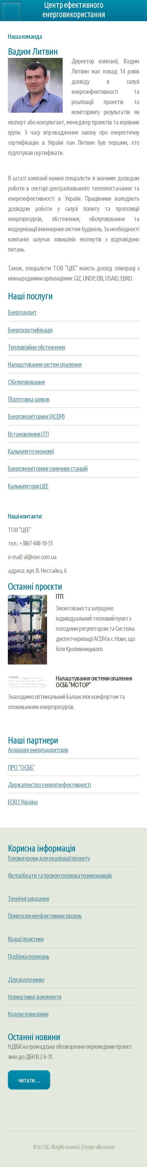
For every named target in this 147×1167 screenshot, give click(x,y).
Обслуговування (26, 381)
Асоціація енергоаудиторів (38, 749)
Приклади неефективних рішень (45, 915)
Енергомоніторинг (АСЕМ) (36, 416)
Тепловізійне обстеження (36, 347)
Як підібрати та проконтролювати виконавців (60, 875)
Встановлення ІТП (28, 434)
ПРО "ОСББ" (21, 767)
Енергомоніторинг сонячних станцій (47, 468)
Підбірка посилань (28, 956)
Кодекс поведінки (28, 1014)
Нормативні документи (34, 996)
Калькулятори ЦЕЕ (28, 486)
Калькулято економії (31, 451)
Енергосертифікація (30, 329)
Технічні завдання (28, 898)
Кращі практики (26, 938)
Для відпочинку (26, 979)
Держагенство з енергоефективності (49, 784)
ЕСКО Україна (23, 801)
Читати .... (29, 1080)
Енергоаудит (22, 312)
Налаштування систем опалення (45, 364)
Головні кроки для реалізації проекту (49, 858)
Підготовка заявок (28, 399)
